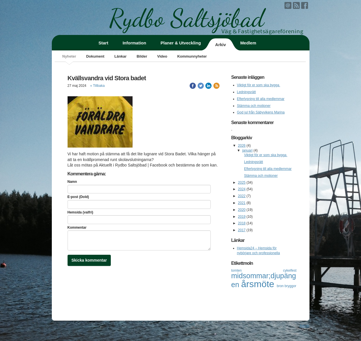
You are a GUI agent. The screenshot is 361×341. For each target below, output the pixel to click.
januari (247, 150)
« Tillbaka (97, 86)
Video (162, 56)
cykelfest (290, 271)
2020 (242, 210)
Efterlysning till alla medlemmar (261, 99)
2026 (242, 146)
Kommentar (77, 228)
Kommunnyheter (192, 56)
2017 (242, 230)
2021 (242, 203)
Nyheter (69, 56)
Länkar (120, 56)
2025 (242, 183)
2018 (242, 223)
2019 (242, 217)
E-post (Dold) (78, 197)
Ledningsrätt (246, 92)
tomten (257, 271)
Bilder (142, 56)
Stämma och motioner (254, 106)
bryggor (290, 286)
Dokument (95, 56)
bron (281, 286)
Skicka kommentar (89, 260)
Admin (304, 326)
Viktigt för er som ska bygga (258, 85)
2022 (242, 196)
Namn (72, 182)
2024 (242, 189)
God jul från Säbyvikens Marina (261, 112)
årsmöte (259, 284)
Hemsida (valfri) (80, 212)
